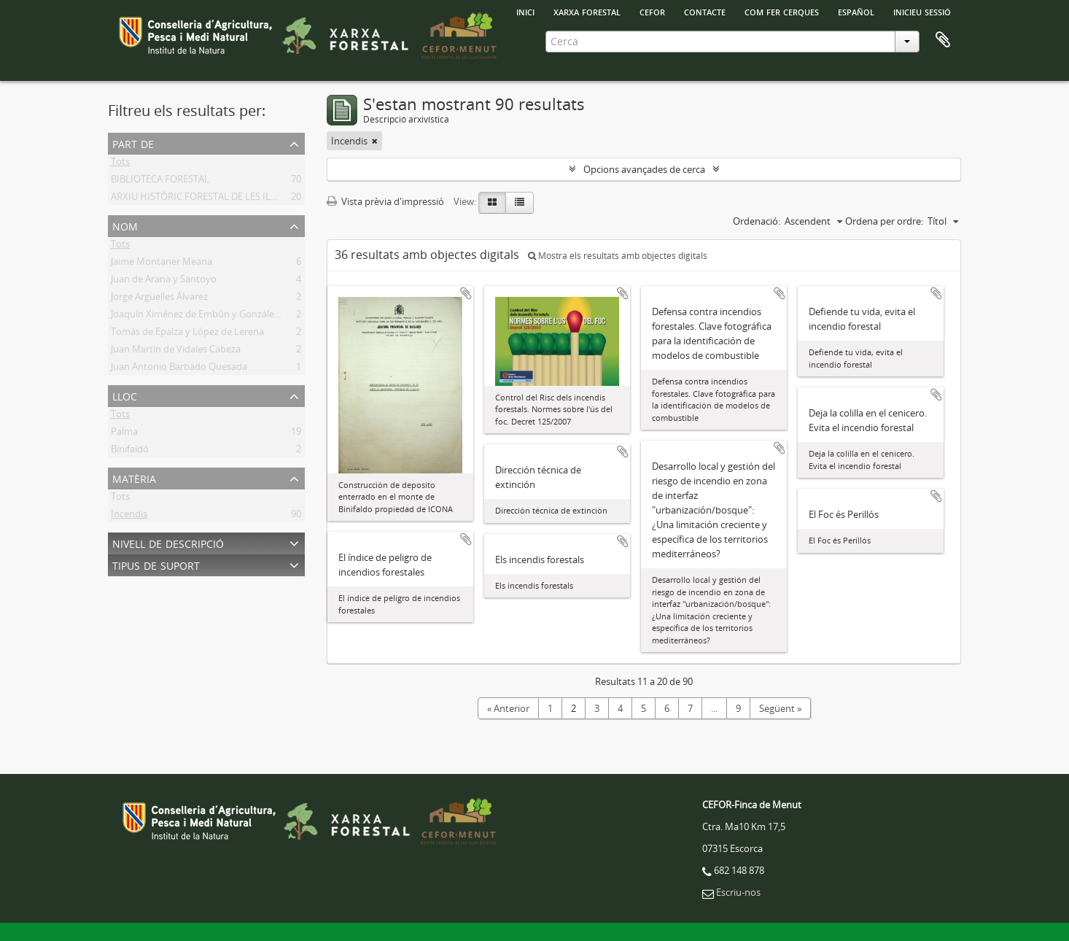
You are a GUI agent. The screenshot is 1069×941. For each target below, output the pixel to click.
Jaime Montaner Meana (161, 264)
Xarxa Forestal (587, 11)
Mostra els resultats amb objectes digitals (617, 255)
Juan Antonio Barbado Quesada (179, 369)
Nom (125, 225)
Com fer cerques (782, 11)
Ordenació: (756, 221)
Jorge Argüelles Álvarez (159, 299)
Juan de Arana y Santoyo (164, 281)
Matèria (134, 477)
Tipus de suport (156, 564)
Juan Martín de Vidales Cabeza (176, 351)
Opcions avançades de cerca (644, 169)
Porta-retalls (943, 40)
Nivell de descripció (168, 542)
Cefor (652, 11)
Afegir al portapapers (466, 293)
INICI (525, 11)
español (856, 11)
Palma (124, 434)
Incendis (129, 516)
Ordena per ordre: (884, 221)
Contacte (705, 11)
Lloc (124, 395)
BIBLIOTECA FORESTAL (160, 181)
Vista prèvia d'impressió (385, 201)
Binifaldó (130, 451)
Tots (120, 164)
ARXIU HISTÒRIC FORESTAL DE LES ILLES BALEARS (219, 199)
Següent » (780, 708)
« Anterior (508, 708)
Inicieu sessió (922, 11)
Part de (133, 142)
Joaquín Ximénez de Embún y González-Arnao (209, 316)
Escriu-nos (738, 892)
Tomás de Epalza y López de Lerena (187, 334)
